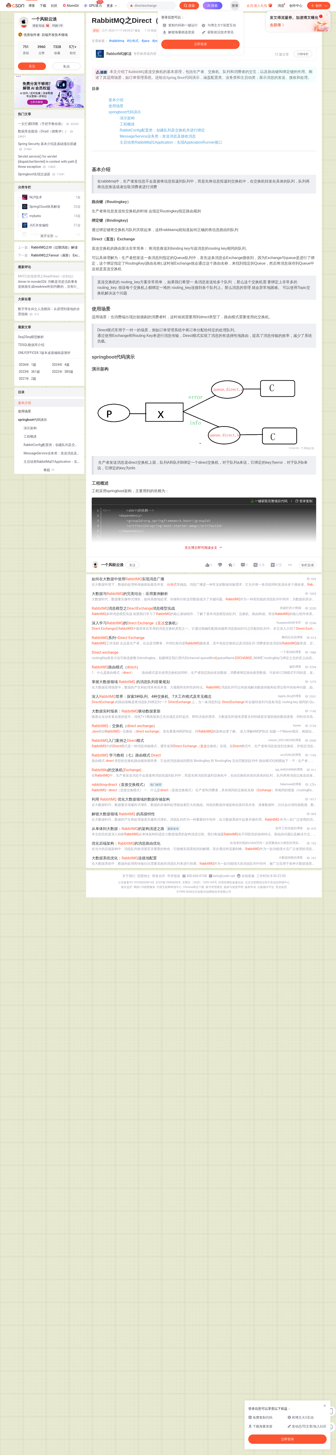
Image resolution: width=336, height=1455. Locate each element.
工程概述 (117, 137)
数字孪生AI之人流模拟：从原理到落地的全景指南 (49, 311)
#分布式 (133, 41)
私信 (66, 66)
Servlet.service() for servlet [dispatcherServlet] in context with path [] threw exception (47, 162)
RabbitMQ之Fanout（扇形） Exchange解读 (55, 255)
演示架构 (117, 128)
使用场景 (108, 109)
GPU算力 (93, 4)
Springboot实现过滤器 (41, 174)
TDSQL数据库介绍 (31, 345)
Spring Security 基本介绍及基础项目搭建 (47, 146)
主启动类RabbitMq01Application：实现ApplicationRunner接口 (161, 165)
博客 (31, 5)
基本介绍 (108, 100)
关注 (132, 1446)
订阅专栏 (302, 54)
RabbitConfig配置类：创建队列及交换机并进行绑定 (153, 147)
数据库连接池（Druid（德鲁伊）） (45, 133)
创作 (318, 5)
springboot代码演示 (117, 119)
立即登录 (200, 44)
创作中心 (295, 5)
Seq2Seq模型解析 (31, 337)
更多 (112, 5)
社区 (54, 5)
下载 (43, 5)
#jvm (155, 41)
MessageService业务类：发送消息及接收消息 (148, 156)
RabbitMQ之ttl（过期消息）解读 (54, 247)
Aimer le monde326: (33, 281)
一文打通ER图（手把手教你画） (48, 124)
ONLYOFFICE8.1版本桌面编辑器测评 (44, 353)
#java (145, 41)
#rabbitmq (116, 41)
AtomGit (70, 5)
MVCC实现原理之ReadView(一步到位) (45, 276)
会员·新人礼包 (260, 5)
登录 (235, 5)
